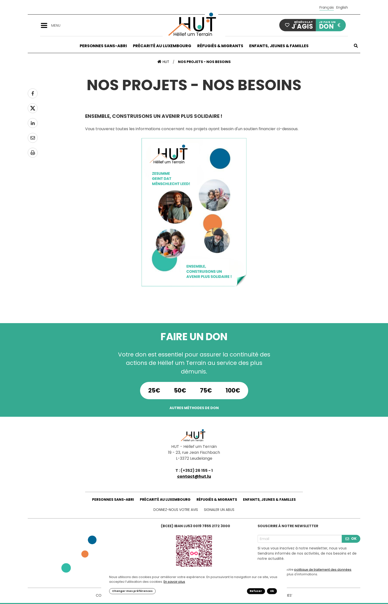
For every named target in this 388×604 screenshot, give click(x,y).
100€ (233, 390)
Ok (272, 591)
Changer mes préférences (132, 591)
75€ (206, 390)
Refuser (256, 591)
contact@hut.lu (194, 476)
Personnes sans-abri (103, 46)
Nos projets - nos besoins (204, 61)
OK (350, 538)
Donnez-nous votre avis (175, 509)
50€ (180, 390)
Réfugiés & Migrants (220, 46)
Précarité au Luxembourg (162, 46)
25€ (154, 390)
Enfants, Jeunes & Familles (279, 46)
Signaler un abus (219, 509)
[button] (45, 25)
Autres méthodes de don (194, 407)
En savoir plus (174, 582)
